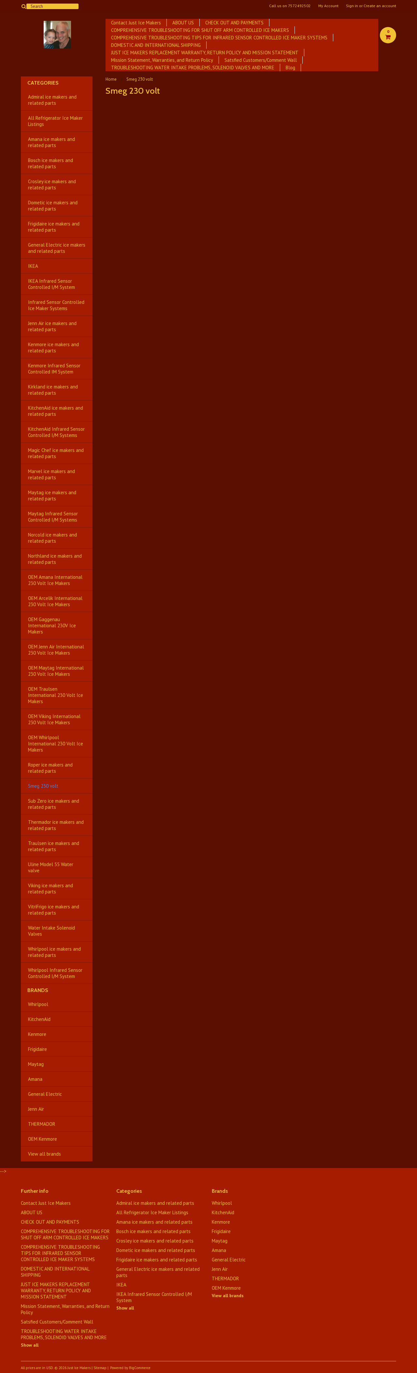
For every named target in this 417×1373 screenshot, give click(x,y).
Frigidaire (37, 1049)
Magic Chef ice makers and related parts (56, 453)
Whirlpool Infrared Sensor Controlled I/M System (55, 973)
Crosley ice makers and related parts (52, 184)
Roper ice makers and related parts (50, 768)
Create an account (380, 6)
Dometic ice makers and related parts (53, 205)
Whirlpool (38, 1004)
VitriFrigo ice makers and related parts (53, 910)
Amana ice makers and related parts (51, 142)
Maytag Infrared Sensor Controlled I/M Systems (53, 516)
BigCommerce (140, 1368)
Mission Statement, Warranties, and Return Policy (162, 60)
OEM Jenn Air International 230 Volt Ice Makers (56, 650)
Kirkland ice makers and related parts (53, 390)
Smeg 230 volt (43, 786)
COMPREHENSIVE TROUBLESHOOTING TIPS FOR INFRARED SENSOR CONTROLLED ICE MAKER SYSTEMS (219, 37)
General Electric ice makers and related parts (56, 248)
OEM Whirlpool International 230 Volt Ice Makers (55, 743)
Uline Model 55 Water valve (50, 867)
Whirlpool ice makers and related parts (54, 952)
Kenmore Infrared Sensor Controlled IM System (54, 368)
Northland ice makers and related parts (55, 559)
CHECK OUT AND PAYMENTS (234, 23)
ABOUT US (183, 23)
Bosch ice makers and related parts (50, 163)
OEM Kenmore (42, 1139)
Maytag (36, 1064)
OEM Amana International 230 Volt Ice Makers (55, 580)
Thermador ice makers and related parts (56, 825)
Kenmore (37, 1034)
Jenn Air (36, 1109)
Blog (290, 67)
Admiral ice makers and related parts (52, 100)
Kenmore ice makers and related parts (53, 347)
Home (111, 79)
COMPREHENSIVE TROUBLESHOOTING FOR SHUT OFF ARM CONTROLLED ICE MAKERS (200, 30)
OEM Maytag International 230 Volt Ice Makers (56, 671)
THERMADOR (41, 1124)
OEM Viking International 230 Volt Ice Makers (54, 719)
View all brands (44, 1154)
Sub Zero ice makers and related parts (53, 804)
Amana (35, 1079)
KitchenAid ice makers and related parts (55, 411)
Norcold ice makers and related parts (52, 538)
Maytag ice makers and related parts (52, 495)
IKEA (33, 266)
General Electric (45, 1094)
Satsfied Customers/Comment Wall (260, 60)
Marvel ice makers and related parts (51, 474)
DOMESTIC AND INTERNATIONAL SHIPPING (156, 45)
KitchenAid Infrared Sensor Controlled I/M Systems (56, 432)
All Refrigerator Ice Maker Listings (55, 121)
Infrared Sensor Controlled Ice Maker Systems (56, 305)
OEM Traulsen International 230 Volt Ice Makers (55, 695)
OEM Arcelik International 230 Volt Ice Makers (55, 601)
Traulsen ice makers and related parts (53, 846)
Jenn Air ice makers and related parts (52, 326)
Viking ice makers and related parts (50, 888)
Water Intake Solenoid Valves (51, 931)
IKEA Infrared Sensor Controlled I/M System (51, 284)
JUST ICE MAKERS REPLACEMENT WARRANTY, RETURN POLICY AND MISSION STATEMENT (204, 52)
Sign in (352, 6)
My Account (328, 6)
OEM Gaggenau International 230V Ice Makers (52, 625)
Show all (29, 1345)
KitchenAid (39, 1019)
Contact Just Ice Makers (136, 23)
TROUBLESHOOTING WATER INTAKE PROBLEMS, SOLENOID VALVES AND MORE (192, 67)
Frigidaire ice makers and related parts (53, 227)
